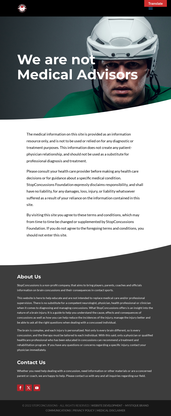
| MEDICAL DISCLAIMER (110, 410)
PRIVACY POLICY (84, 410)
